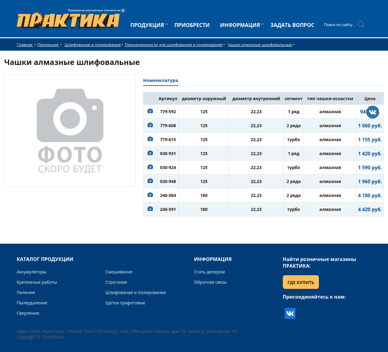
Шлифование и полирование (93, 44)
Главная (25, 44)
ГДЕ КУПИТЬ (301, 282)
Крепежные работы (37, 282)
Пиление (26, 292)
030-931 (168, 153)
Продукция (48, 44)
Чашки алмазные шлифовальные (260, 44)
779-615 (168, 139)
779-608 (168, 125)
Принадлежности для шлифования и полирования (173, 44)
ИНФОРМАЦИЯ (240, 25)
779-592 (168, 111)
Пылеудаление (32, 303)
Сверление (28, 313)
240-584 (168, 195)
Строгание (116, 282)
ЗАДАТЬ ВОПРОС (292, 25)
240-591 (168, 209)
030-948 (168, 181)
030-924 (168, 167)
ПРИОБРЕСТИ (192, 25)
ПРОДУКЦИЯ (147, 25)
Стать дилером (209, 272)
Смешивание (119, 272)
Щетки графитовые (125, 303)
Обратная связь (210, 282)
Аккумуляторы (31, 272)
